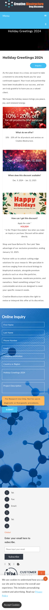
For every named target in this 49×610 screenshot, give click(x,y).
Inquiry (38, 65)
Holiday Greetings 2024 (23, 374)
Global (8, 532)
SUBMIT (9, 409)
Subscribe (13, 556)
